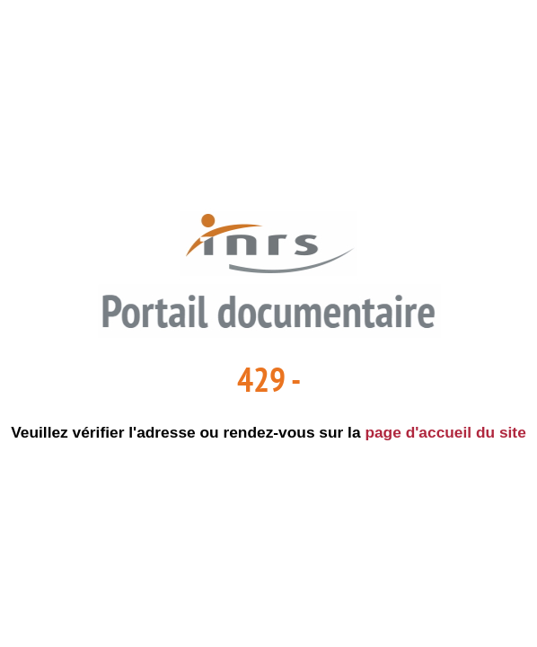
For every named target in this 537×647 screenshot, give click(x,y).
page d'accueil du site (445, 432)
